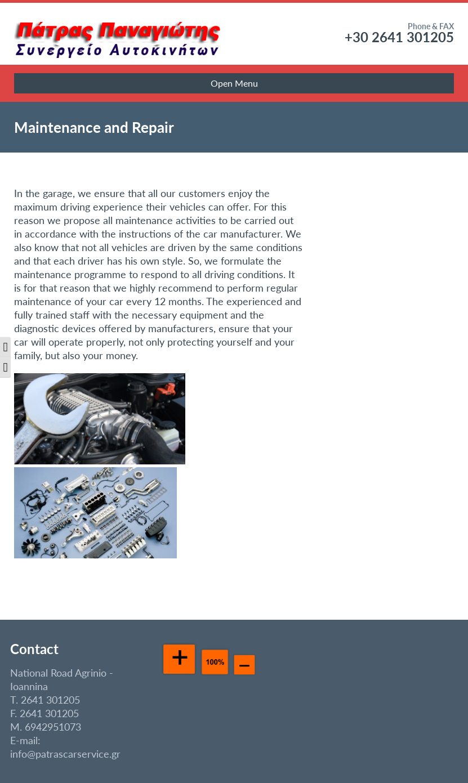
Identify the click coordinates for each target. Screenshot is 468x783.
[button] (5, 347)
